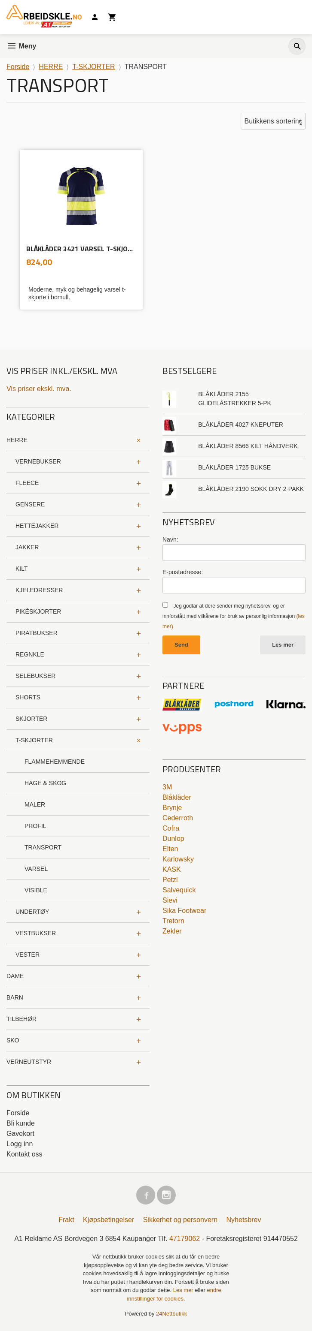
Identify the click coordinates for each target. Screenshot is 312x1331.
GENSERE (30, 504)
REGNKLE (29, 654)
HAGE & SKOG (45, 783)
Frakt (66, 1219)
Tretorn (173, 920)
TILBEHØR (21, 1018)
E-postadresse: (182, 572)
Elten (170, 848)
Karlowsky (178, 859)
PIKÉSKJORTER (38, 611)
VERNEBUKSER (38, 461)
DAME (15, 976)
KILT (21, 568)
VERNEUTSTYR (28, 1061)
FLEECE (27, 482)
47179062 (184, 1238)
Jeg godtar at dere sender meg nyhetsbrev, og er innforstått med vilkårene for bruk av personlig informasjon (233, 616)
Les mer (283, 644)
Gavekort (20, 1133)
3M (167, 787)
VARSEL (36, 868)
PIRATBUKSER (36, 632)
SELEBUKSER (35, 675)
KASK (171, 869)
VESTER (27, 954)
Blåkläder (176, 797)
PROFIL (35, 825)
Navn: (170, 539)
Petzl (170, 879)
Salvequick (179, 890)
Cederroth (177, 818)
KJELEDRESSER (39, 590)
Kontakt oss (24, 1154)
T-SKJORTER (34, 740)
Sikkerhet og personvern (180, 1219)
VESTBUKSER (35, 933)
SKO (12, 1040)
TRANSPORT (42, 847)
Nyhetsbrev (243, 1219)
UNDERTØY (32, 911)
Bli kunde (20, 1123)
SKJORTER (31, 718)
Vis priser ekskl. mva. (38, 388)
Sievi (169, 900)
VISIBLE (35, 890)
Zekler (171, 931)
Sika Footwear (184, 910)
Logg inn (19, 1143)
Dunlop (173, 838)
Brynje (172, 807)
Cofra (170, 828)
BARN (14, 997)
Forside (17, 66)
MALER (34, 804)
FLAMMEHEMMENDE (54, 761)
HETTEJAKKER (36, 525)
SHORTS (27, 697)
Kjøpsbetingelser (108, 1219)
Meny (21, 46)
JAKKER (27, 547)
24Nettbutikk (171, 1313)
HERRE (17, 440)
